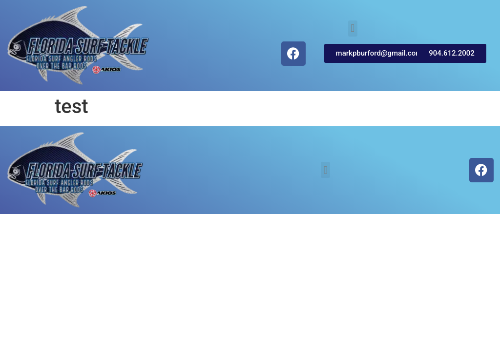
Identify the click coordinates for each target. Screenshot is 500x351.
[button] (352, 28)
